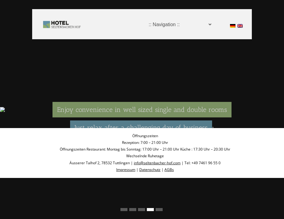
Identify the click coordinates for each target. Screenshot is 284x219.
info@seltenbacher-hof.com (157, 162)
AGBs (169, 169)
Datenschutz (150, 169)
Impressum (125, 169)
